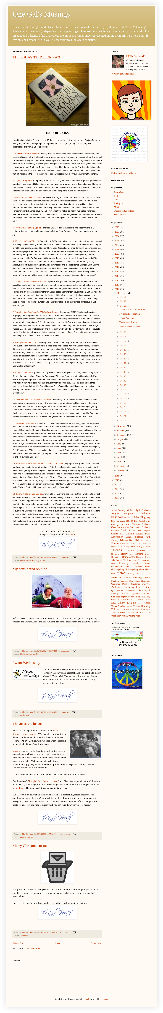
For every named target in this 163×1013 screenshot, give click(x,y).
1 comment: (64, 712)
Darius (147, 534)
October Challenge (131, 584)
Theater (136, 606)
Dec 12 (123, 381)
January (121, 470)
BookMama (119, 192)
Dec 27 (123, 301)
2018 (117, 263)
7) (15, 312)
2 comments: (64, 651)
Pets (139, 587)
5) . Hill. (26, 241)
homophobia (19, 788)
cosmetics (115, 530)
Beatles (127, 518)
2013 (117, 285)
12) (34, 463)
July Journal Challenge (121, 560)
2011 (117, 476)
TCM (140, 603)
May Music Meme (142, 569)
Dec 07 (123, 398)
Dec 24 (123, 336)
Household (141, 557)
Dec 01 (123, 420)
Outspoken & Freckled (124, 211)
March (120, 461)
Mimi (116, 207)
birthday (135, 517)
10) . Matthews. (32, 400)
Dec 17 (123, 359)
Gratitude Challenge (131, 550)
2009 (117, 485)
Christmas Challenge (141, 524)
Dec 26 (123, 306)
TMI (123, 609)
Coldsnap (125, 527)
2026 (117, 227)
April (119, 457)
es (58, 312)
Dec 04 (123, 407)
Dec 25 (123, 332)
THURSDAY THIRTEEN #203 (36, 57)
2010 (117, 480)
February (121, 466)
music (127, 577)
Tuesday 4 (145, 609)
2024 (117, 236)
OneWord (146, 584)
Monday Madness (135, 573)
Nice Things (134, 581)
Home (57, 943)
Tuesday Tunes (118, 613)
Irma (148, 557)
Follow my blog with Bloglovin (125, 173)
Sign (148, 597)
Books (22, 560)
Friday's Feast (143, 546)
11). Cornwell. (24, 423)
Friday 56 (146, 543)
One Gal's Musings (41, 14)
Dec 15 (123, 367)
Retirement (122, 590)
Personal (132, 587)
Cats (148, 520)
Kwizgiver (118, 203)
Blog (143, 517)
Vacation (139, 612)
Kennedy (124, 563)
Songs (133, 600)
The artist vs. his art (27, 724)
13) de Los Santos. (28, 494)
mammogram (117, 566)
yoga (138, 616)
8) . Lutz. (25, 342)
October (121, 430)
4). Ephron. (27, 228)
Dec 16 (123, 363)
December (122, 293)
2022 (117, 245)
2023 (117, 240)
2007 (117, 493)
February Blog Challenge (132, 540)
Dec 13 (123, 376)
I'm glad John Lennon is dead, (43, 781)
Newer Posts (18, 943)
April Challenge (143, 510)
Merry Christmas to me (30, 846)
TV (37, 654)
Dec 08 (123, 394)
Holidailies (116, 557)
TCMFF (146, 603)
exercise (139, 536)
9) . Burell (23, 372)
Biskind (59, 463)
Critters (114, 534)
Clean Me (24, 935)
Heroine (139, 553)
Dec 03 (123, 412)
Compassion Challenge (140, 527)
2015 (117, 276)
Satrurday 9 (132, 591)
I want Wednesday (26, 663)
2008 (117, 489)
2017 (117, 267)
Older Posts (96, 943)
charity (115, 524)
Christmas (24, 654)
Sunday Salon (120, 214)
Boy (136, 521)
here (72, 534)
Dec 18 (123, 354)
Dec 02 (123, 416)
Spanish (140, 600)
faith (148, 536)
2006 (117, 498)
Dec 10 (123, 385)
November (122, 426)
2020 (117, 254)
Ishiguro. (26, 154)
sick (138, 596)
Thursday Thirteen (39, 560)
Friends (116, 550)
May (119, 452)
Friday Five (129, 546)
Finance (147, 540)
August (120, 439)
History (147, 554)
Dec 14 (123, 372)
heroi (131, 554)
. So (44, 312)
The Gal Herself (137, 56)
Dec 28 (123, 297)
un (56, 312)
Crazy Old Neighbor (141, 530)
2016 (117, 271)
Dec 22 (123, 341)
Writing (131, 616)
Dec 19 (123, 350)
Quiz (113, 590)
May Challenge (127, 569)
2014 (117, 280)
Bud (116, 196)
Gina (116, 199)
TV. (132, 613)
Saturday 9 (144, 590)
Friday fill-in (116, 546)
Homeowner (128, 556)
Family (115, 540)
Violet (148, 613)
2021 (117, 249)
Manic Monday (134, 566)
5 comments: (64, 557)
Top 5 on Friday (132, 609)
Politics (146, 587)
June (119, 448)
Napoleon (124, 581)
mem (113, 573)
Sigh (144, 596)
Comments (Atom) (33, 948)
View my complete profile (122, 74)
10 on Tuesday (118, 510)
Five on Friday (128, 543)
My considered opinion (30, 569)
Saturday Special (119, 593)
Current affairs (134, 533)
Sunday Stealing (127, 602)
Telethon (129, 606)
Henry (124, 553)
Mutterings (137, 578)
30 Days (130, 510)
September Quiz (128, 597)
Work (125, 615)
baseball (117, 517)
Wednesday (24, 715)
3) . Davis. (27, 197)
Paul (113, 587)
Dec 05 (123, 403)
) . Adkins (30, 282)
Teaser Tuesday (118, 606)
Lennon (23, 837)
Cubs (122, 534)
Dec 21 (123, 345)
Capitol (142, 521)
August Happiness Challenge (130, 513)
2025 (117, 232)
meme (28, 560)
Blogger (104, 999)
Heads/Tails (145, 550)
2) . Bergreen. (22, 180)
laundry (136, 563)
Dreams (129, 537)
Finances (116, 543)
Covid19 (125, 530)
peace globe (121, 587)
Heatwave (115, 554)
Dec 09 (123, 390)
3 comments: (65, 932)
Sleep (113, 600)
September (122, 435)
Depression (117, 536)
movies (32, 654)
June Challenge (139, 560)
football (138, 543)
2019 (117, 258)
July (119, 444)
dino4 (86, 999)
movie (148, 573)
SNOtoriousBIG (123, 600)
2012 (117, 289)
